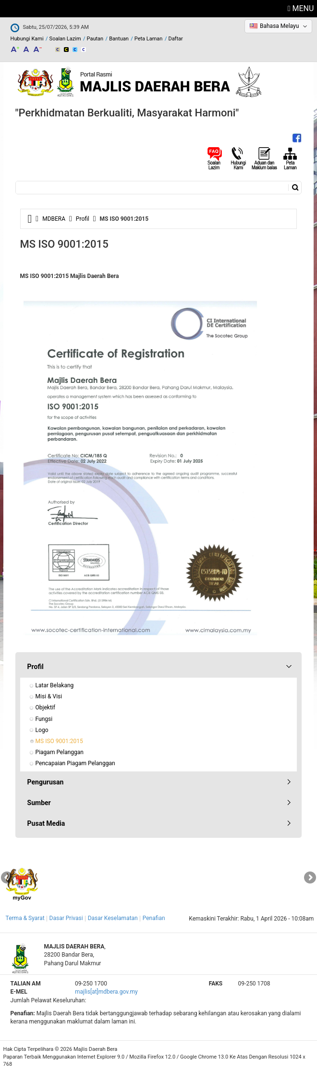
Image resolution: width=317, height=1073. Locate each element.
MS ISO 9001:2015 (59, 741)
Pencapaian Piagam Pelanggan (75, 763)
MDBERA (53, 218)
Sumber (39, 803)
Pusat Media (46, 823)
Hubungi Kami (27, 39)
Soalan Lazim (65, 39)
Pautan (95, 39)
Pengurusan (45, 782)
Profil (82, 218)
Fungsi (44, 719)
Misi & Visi (49, 696)
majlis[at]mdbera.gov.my (106, 991)
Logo (42, 730)
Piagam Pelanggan (60, 752)
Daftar (175, 39)
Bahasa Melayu (279, 26)
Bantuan (119, 39)
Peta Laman (148, 39)
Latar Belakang (55, 685)
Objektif (45, 707)
